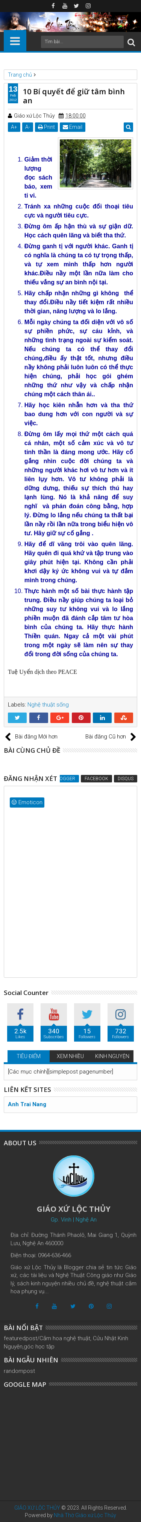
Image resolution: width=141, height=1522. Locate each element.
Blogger (64, 778)
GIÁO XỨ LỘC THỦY (37, 1508)
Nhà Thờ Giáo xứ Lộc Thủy (85, 1515)
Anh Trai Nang (27, 1104)
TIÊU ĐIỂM (29, 1056)
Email (72, 127)
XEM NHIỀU (70, 1056)
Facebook (96, 778)
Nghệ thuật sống (48, 704)
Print (46, 127)
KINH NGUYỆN (112, 1056)
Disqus (125, 778)
